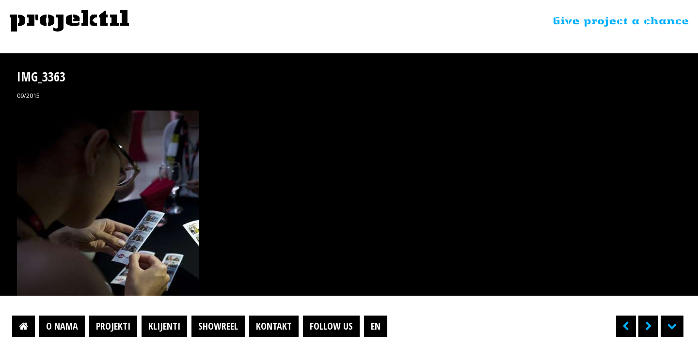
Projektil (69, 21)
